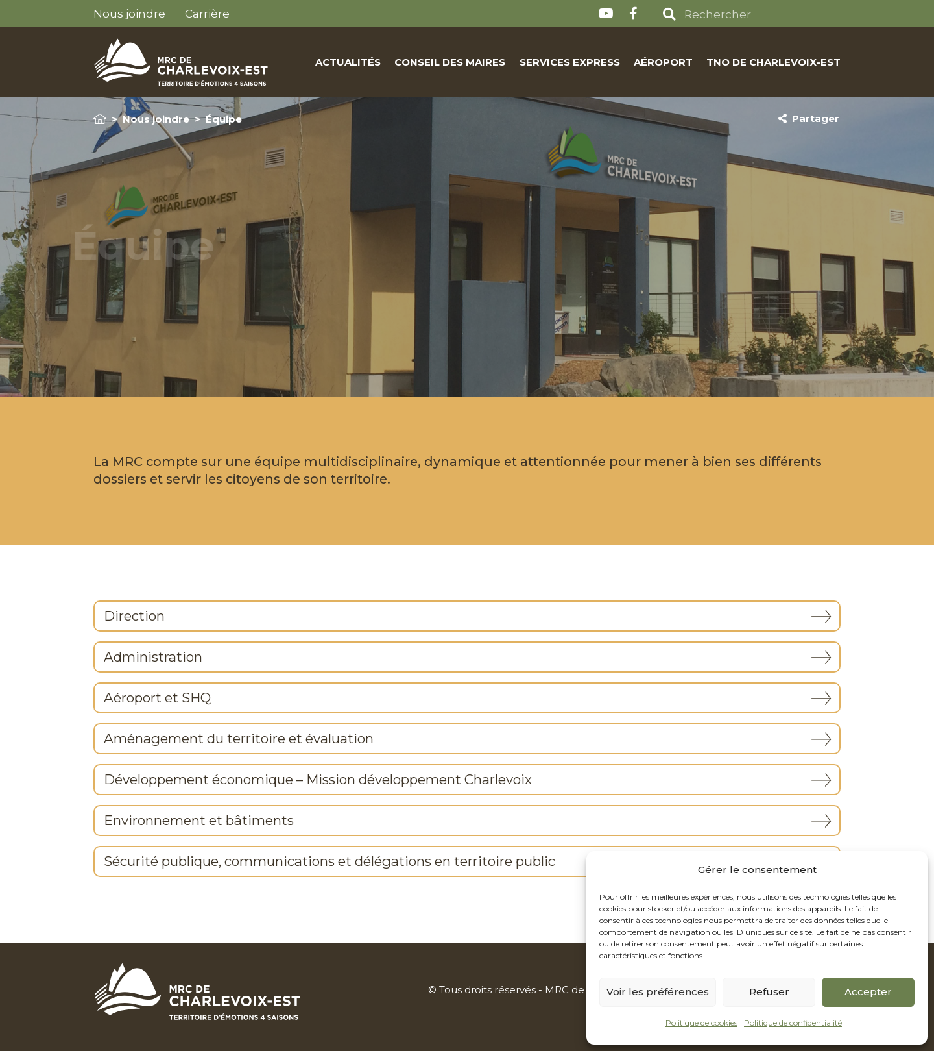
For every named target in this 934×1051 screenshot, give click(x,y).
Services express (569, 62)
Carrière (207, 13)
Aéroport (663, 62)
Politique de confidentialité (793, 1023)
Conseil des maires (449, 62)
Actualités (348, 62)
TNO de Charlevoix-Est (773, 62)
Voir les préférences (657, 991)
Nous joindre (129, 13)
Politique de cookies (701, 1023)
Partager (808, 119)
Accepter (868, 991)
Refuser (769, 991)
